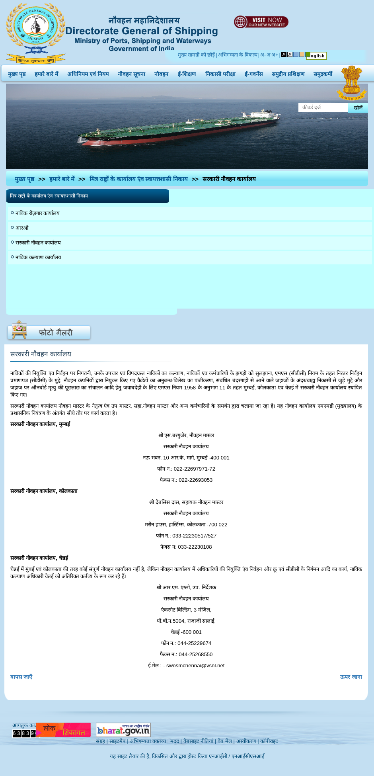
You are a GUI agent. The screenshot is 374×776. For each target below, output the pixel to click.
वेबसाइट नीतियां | (199, 741)
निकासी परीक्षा (220, 72)
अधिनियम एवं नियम (88, 72)
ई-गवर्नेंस (254, 72)
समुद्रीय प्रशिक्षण (288, 72)
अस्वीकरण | (247, 741)
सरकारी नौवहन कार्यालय (38, 243)
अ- (263, 55)
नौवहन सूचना (131, 72)
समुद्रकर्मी (323, 72)
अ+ (274, 55)
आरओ (22, 228)
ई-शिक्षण (187, 72)
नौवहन (161, 72)
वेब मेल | (226, 741)
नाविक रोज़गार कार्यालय (38, 213)
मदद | (176, 741)
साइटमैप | (119, 741)
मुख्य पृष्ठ (16, 72)
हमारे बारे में (46, 72)
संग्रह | (102, 741)
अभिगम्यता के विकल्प (237, 55)
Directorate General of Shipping (142, 32)
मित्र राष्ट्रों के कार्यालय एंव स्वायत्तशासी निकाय (139, 179)
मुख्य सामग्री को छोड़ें (196, 55)
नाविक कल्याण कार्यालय (38, 257)
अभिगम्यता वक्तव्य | (149, 741)
